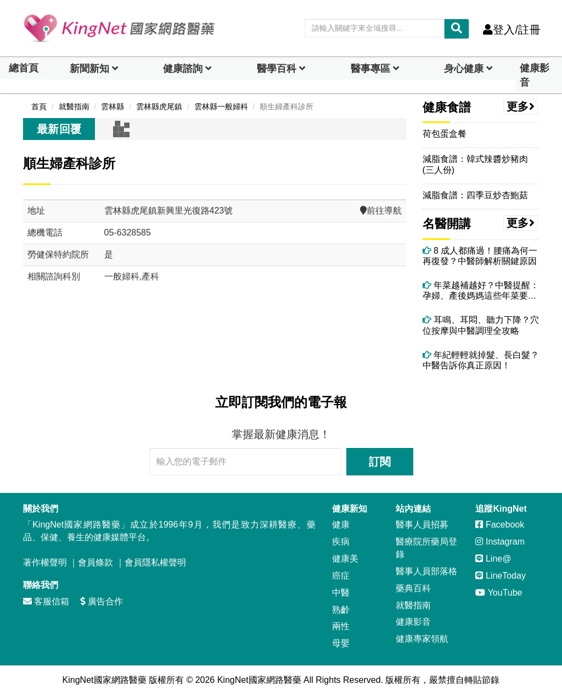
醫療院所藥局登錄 (426, 548)
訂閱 (380, 462)
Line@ (493, 558)
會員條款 (95, 562)
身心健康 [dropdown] (464, 68)
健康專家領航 (422, 638)
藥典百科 (413, 588)
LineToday (500, 575)
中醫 (341, 592)
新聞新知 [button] (89, 68)
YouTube (498, 592)
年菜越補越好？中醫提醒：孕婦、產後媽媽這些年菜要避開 (481, 291)
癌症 (341, 575)
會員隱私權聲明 (155, 562)
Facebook (499, 524)
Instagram (500, 541)
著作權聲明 (45, 562)
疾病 (341, 541)
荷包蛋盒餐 (445, 133)
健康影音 (534, 75)
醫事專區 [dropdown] (370, 68)
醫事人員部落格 (426, 571)
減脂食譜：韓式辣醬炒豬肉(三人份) (475, 164)
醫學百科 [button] (276, 68)
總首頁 (23, 68)
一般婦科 (121, 276)
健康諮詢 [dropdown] (183, 68)
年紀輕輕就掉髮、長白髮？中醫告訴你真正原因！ (481, 360)
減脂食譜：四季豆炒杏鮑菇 (475, 195)
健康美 (345, 558)
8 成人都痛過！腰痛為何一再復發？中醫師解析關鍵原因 (480, 256)
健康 (341, 524)
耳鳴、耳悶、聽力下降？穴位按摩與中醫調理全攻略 (481, 325)
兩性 (341, 626)
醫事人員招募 (422, 524)
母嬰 (341, 643)
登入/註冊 (512, 30)
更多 (521, 106)
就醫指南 (413, 605)
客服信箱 (46, 601)
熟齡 (341, 609)
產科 (150, 276)
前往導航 (381, 210)
